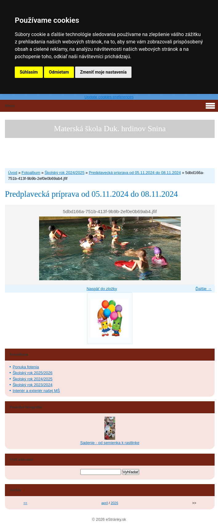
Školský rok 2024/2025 (64, 172)
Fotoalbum (31, 172)
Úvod (12, 172)
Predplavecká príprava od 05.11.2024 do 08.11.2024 (135, 172)
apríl (104, 503)
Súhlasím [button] (29, 72)
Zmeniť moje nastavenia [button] (103, 72)
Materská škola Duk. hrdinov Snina (110, 128)
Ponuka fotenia (26, 367)
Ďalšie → (204, 288)
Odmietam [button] (59, 72)
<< (25, 503)
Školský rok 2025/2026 (32, 372)
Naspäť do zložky (102, 288)
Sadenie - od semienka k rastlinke (109, 442)
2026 (114, 503)
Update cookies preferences (108, 97)
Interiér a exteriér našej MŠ (36, 390)
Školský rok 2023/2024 (32, 384)
